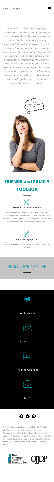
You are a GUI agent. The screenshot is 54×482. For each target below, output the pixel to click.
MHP (27, 398)
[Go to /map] (27, 299)
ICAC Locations (27, 313)
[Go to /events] (27, 356)
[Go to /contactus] (27, 327)
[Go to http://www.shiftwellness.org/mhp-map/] (27, 384)
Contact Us (27, 341)
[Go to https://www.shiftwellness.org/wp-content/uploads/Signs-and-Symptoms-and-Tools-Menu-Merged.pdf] (27, 237)
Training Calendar (27, 369)
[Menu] (49, 8)
